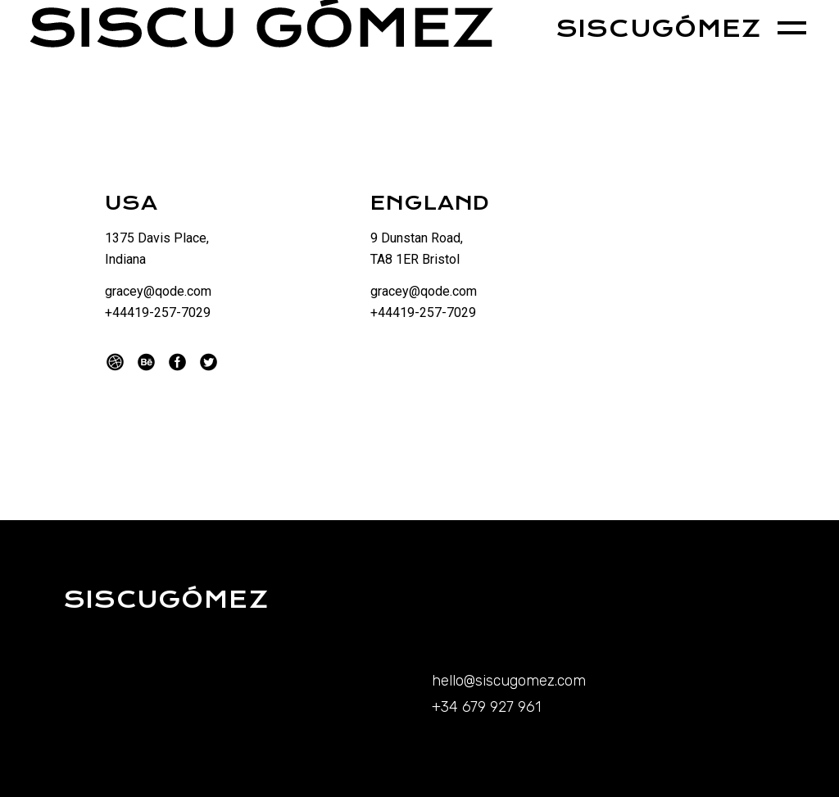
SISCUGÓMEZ (658, 29)
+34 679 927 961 (486, 707)
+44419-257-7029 (158, 312)
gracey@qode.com (158, 291)
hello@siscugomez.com (509, 681)
